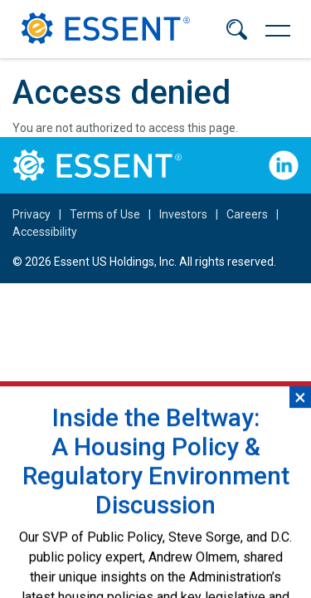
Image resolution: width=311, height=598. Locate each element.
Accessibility (44, 231)
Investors (183, 214)
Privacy (31, 214)
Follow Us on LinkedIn (284, 165)
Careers (247, 214)
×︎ (300, 437)
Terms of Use (105, 214)
